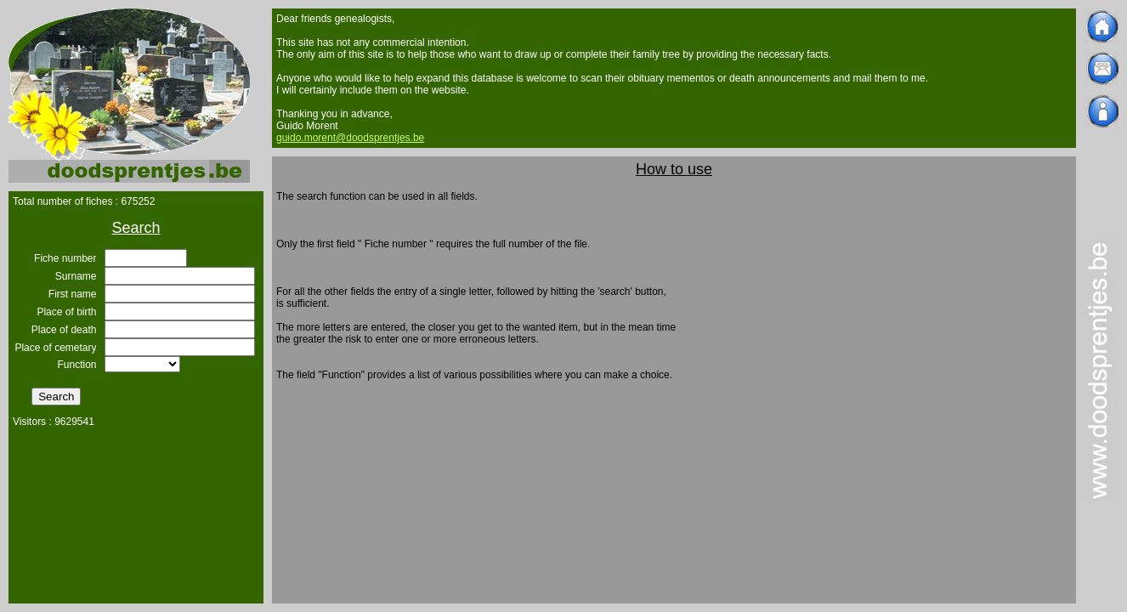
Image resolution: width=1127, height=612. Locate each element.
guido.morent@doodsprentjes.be (350, 138)
